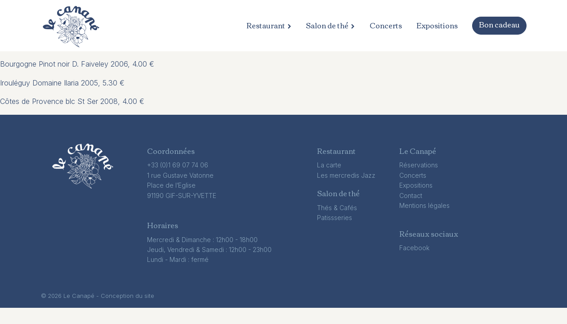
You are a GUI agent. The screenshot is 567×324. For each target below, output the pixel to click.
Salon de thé (330, 26)
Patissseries (334, 217)
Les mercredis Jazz (346, 175)
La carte (329, 165)
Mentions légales (424, 205)
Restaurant (268, 26)
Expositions (437, 26)
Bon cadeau (499, 24)
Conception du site (127, 295)
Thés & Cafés (337, 208)
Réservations (418, 165)
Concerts (386, 26)
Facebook (414, 248)
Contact (410, 195)
